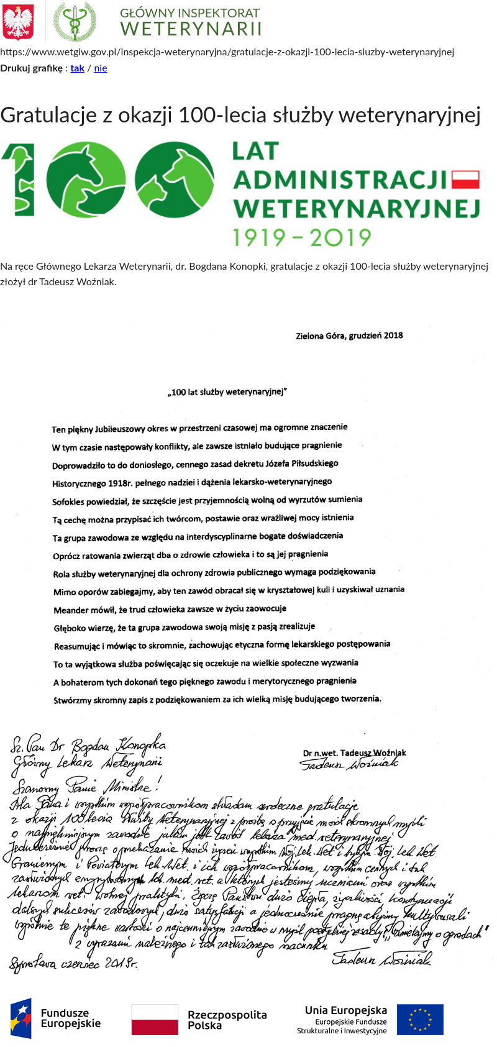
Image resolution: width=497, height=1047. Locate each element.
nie (100, 67)
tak (77, 67)
